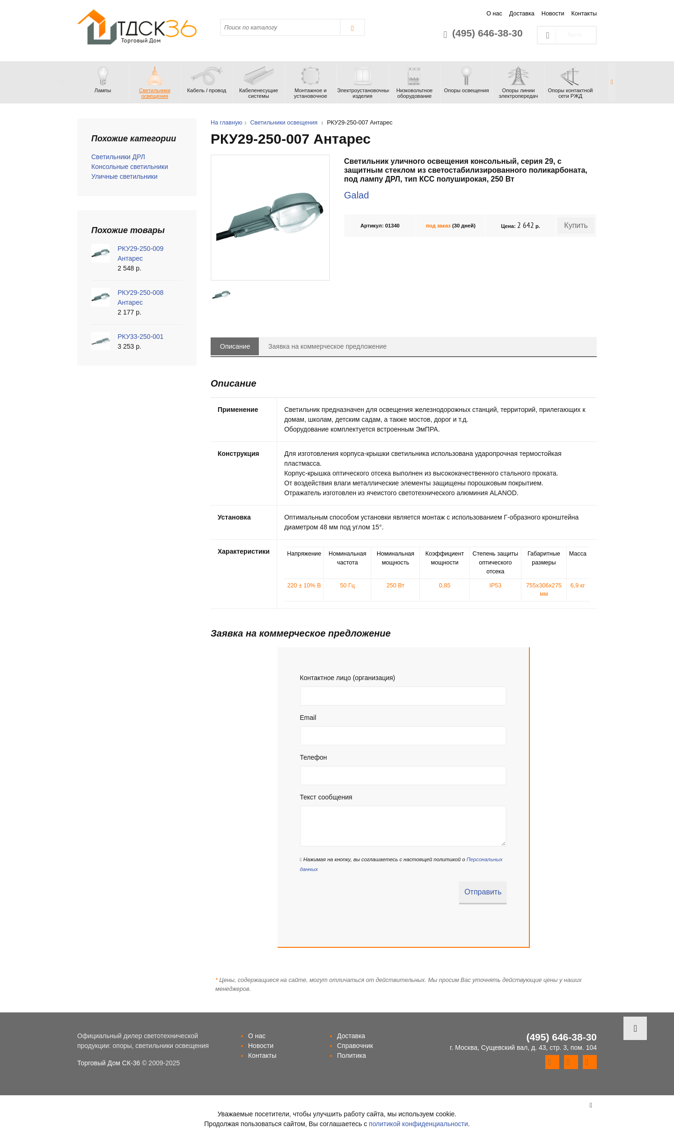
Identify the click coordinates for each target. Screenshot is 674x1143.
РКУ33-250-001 (140, 336)
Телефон (313, 757)
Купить (576, 225)
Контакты (584, 13)
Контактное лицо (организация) (348, 677)
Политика (351, 1055)
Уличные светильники (124, 176)
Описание (235, 346)
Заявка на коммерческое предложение (327, 346)
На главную (226, 122)
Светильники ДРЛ (118, 157)
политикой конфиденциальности (418, 1124)
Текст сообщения (326, 797)
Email (308, 717)
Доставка (522, 13)
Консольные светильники (129, 166)
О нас (494, 13)
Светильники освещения (283, 122)
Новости (553, 13)
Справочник (355, 1045)
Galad (356, 195)
